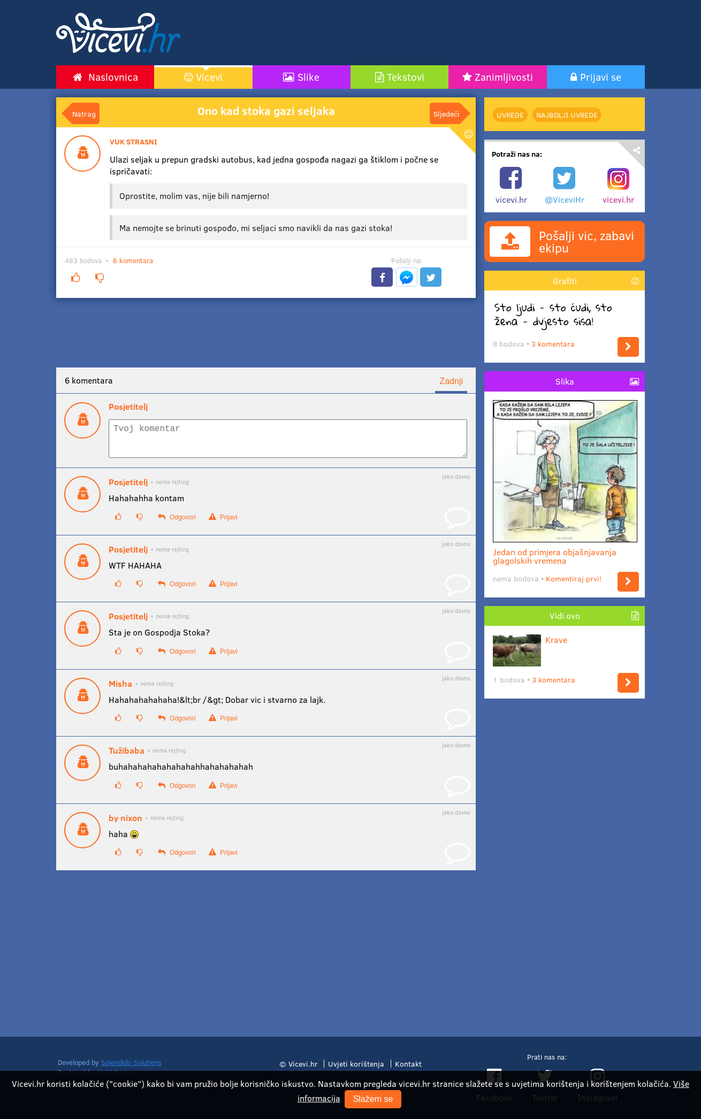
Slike (308, 76)
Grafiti (565, 280)
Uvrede (510, 115)
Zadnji (451, 381)
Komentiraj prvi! (573, 578)
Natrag (84, 113)
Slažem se (373, 1098)
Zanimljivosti (504, 76)
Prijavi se (600, 76)
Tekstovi (405, 76)
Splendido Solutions (131, 1062)
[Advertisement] (452, 33)
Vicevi (209, 76)
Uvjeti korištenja (356, 1063)
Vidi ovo (565, 615)
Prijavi (223, 523)
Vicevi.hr (303, 1063)
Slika (564, 381)
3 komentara (553, 344)
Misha (120, 690)
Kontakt (408, 1063)
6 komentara (133, 260)
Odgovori (176, 523)
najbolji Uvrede (567, 115)
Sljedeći (446, 113)
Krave (530, 639)
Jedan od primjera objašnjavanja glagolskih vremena (565, 552)
